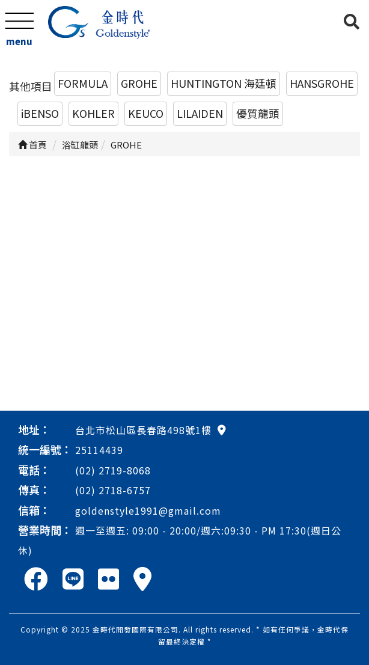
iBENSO (40, 113)
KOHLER (93, 113)
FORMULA (83, 83)
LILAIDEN (200, 113)
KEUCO (145, 113)
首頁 (32, 144)
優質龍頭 (257, 113)
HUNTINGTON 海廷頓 (223, 83)
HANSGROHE (322, 83)
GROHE (139, 83)
